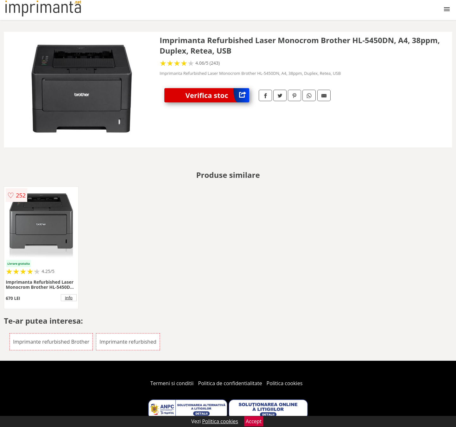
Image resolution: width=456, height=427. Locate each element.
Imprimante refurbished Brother (51, 341)
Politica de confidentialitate (230, 383)
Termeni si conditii (172, 383)
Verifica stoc (217, 95)
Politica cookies (285, 383)
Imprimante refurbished (127, 341)
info (69, 298)
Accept (254, 421)
